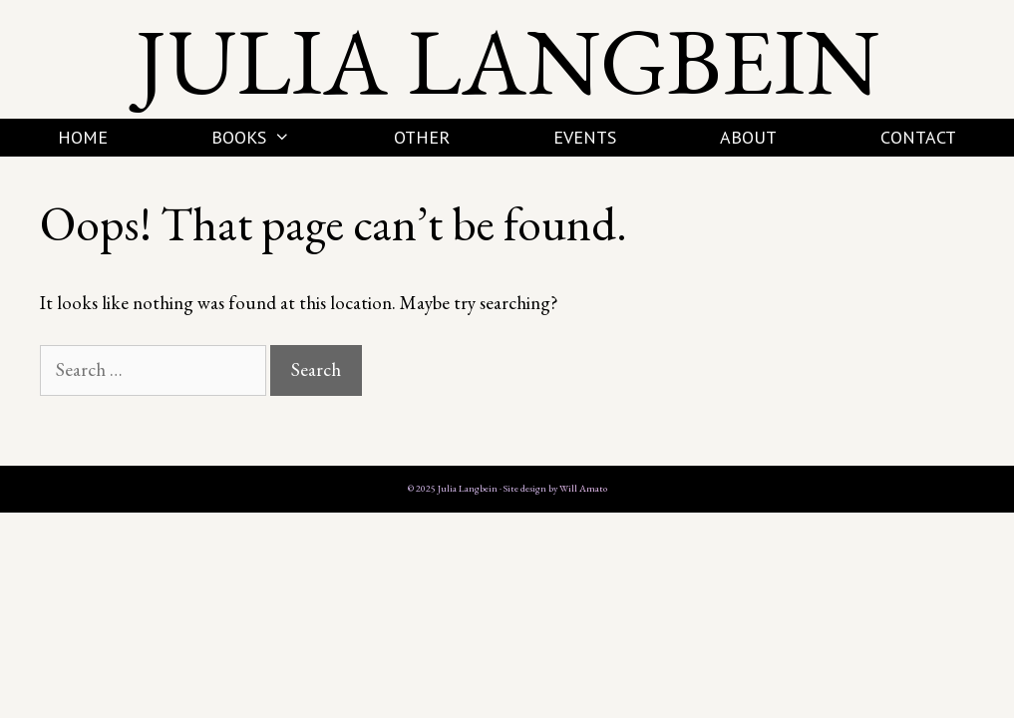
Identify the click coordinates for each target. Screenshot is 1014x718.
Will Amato (583, 488)
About (748, 137)
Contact (918, 137)
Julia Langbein (507, 61)
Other (422, 137)
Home (83, 137)
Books (276, 138)
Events (584, 137)
